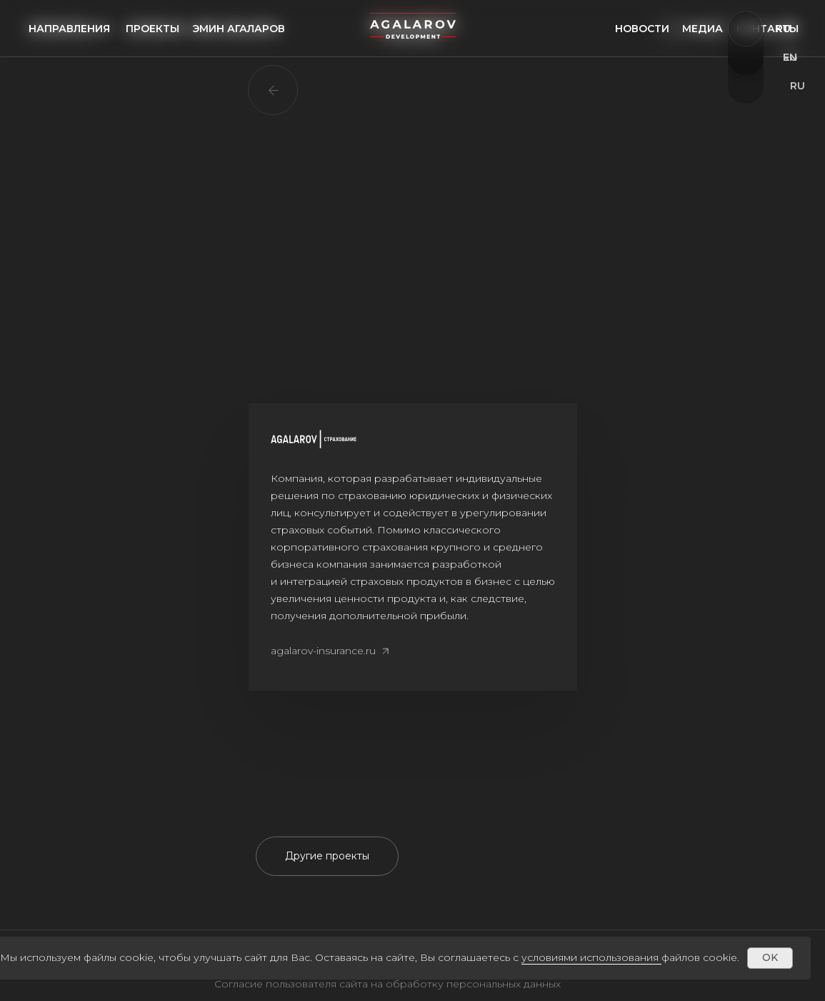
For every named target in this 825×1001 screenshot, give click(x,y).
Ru (783, 28)
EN (790, 57)
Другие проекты (327, 855)
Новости (642, 28)
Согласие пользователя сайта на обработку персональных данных (387, 983)
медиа (702, 28)
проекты (152, 28)
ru (797, 85)
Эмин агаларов (238, 28)
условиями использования (590, 957)
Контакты (767, 28)
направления (69, 28)
